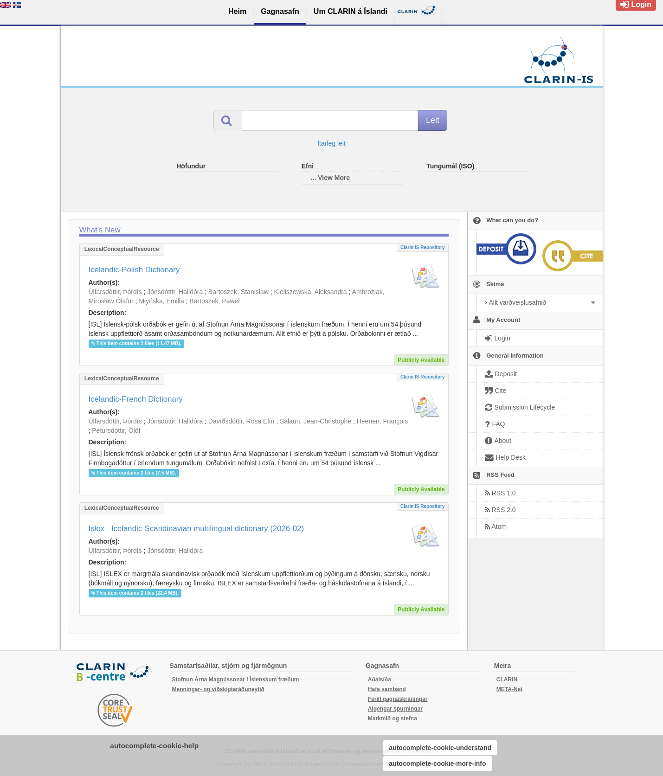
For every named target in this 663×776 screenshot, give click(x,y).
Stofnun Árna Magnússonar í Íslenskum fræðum (235, 679)
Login (635, 4)
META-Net (509, 689)
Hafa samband (387, 689)
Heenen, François (382, 421)
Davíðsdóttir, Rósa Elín (241, 421)
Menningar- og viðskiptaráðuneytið (218, 689)
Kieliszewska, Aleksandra (310, 291)
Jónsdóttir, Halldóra (175, 291)
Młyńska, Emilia (161, 301)
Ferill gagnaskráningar (398, 699)
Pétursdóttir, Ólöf (116, 430)
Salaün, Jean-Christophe (315, 421)
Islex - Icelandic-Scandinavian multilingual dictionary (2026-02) (196, 528)
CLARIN (506, 679)
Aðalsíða (379, 679)
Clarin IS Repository (422, 247)
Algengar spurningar (395, 708)
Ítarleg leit (331, 143)
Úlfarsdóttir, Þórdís (115, 291)
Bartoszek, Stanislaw (238, 291)
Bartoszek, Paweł (214, 301)
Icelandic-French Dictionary (136, 399)
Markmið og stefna (392, 718)
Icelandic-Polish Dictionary (134, 269)
